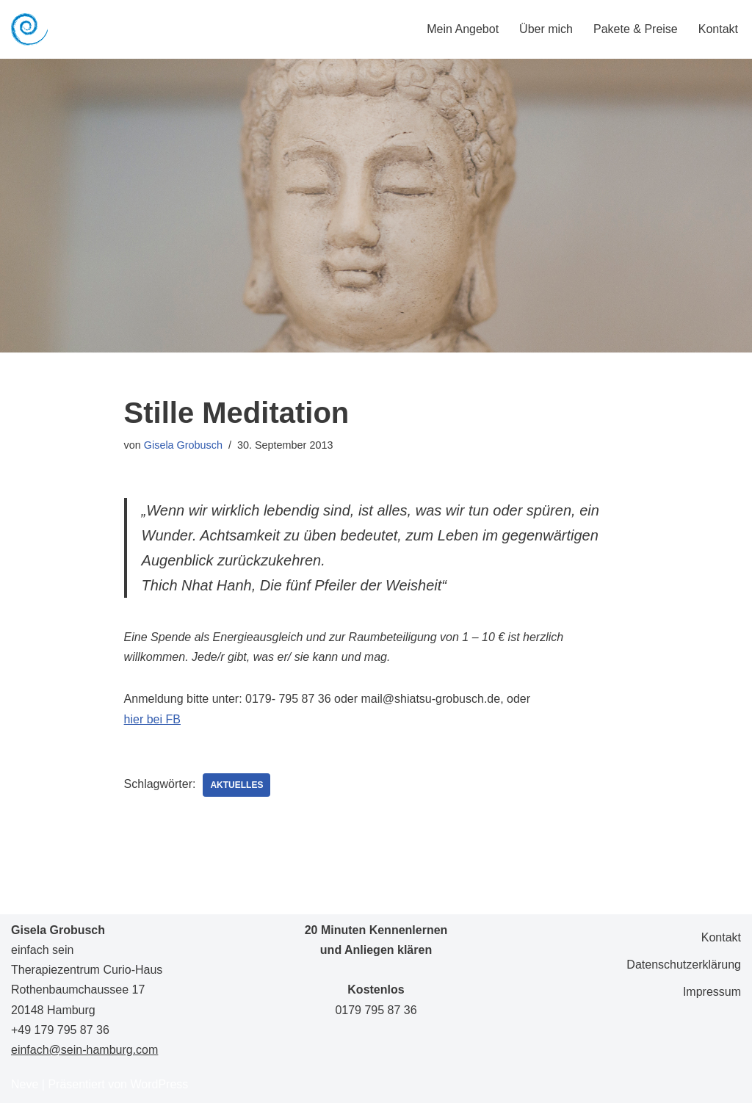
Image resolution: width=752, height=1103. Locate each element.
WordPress (159, 1084)
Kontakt (718, 29)
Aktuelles (236, 785)
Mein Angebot (463, 29)
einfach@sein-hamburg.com (84, 1050)
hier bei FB (152, 719)
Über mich (546, 29)
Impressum (712, 992)
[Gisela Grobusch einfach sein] (29, 29)
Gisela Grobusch (183, 445)
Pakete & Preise (635, 29)
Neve (24, 1084)
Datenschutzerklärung (683, 964)
